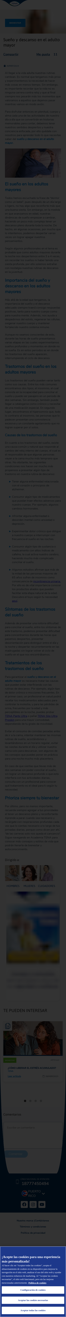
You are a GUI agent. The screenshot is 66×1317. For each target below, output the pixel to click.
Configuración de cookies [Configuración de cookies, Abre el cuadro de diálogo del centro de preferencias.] (33, 1290)
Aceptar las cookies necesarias (33, 1300)
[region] (33, 1281)
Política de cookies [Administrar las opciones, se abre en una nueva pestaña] (37, 1282)
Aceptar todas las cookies (33, 1310)
